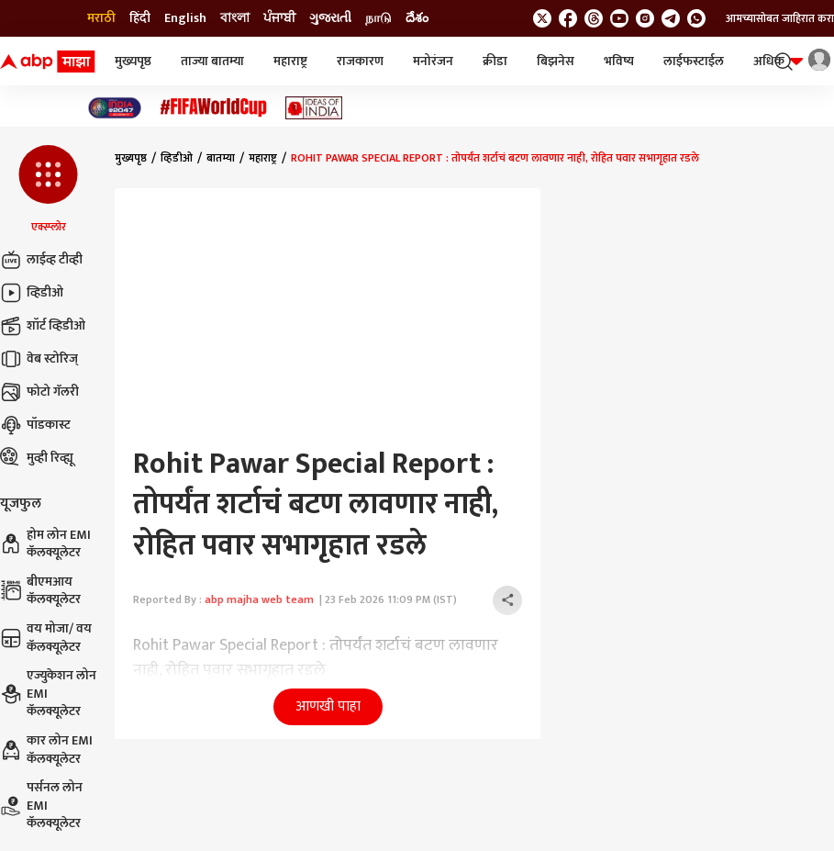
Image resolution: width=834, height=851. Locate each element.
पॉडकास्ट (35, 425)
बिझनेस (555, 61)
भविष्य (619, 61)
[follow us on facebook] (568, 18)
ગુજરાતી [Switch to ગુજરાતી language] (330, 18)
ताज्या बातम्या (212, 61)
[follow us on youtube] (619, 18)
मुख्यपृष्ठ (133, 61)
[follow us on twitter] (542, 18)
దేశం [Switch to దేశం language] (417, 18)
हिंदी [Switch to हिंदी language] (139, 18)
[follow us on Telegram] (671, 18)
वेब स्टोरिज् (39, 359)
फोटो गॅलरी (39, 392)
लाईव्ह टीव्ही (41, 260)
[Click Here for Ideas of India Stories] (314, 107)
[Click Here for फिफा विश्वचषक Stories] (214, 108)
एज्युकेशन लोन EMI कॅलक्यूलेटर (48, 693)
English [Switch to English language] (185, 18)
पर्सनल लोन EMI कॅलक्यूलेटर (41, 805)
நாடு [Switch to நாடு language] (378, 18)
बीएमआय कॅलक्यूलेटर (40, 591)
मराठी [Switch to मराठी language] (101, 18)
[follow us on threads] (594, 18)
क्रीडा (495, 61)
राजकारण (360, 61)
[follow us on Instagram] (645, 18)
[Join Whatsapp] (696, 18)
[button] (48, 190)
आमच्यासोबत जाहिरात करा (780, 18)
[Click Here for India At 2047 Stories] (114, 107)
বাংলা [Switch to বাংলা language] (235, 18)
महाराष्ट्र (290, 61)
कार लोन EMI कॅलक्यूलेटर (46, 749)
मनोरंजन (433, 61)
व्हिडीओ (31, 293)
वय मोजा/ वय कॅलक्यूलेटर (46, 637)
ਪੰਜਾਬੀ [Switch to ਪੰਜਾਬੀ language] (279, 18)
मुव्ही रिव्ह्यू (36, 458)
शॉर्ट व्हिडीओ (42, 326)
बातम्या (220, 158)
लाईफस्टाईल (693, 61)
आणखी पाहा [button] (328, 706)
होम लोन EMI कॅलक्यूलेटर (45, 544)
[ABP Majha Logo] (47, 61)
